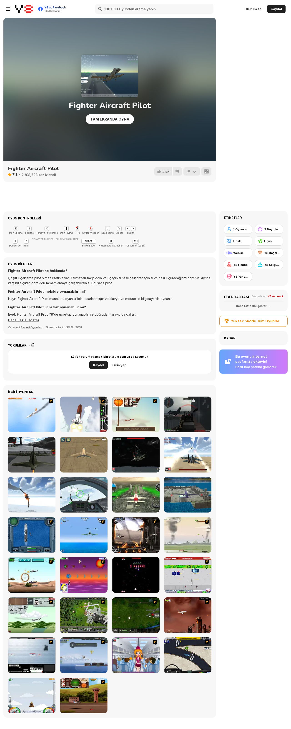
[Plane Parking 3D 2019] (187, 495)
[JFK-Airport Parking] (187, 655)
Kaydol (276, 9)
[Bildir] (191, 171)
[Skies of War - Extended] (136, 615)
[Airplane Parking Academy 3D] (84, 455)
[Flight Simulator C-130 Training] (31, 455)
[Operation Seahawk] (31, 535)
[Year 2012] (187, 615)
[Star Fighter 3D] (31, 495)
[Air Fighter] (84, 495)
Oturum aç (253, 9)
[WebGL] (238, 252)
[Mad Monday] (187, 575)
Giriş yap (119, 365)
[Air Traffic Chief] (84, 615)
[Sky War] (136, 455)
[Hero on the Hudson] (31, 414)
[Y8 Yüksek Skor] (238, 276)
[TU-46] (136, 414)
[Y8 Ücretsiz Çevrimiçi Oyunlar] (24, 9)
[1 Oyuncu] (238, 229)
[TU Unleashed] (84, 695)
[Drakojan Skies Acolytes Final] (136, 535)
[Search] (100, 9)
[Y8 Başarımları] (269, 252)
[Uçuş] (269, 241)
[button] (23, 320)
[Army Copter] (31, 575)
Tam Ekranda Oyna (109, 119)
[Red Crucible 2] (187, 414)
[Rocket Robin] (84, 414)
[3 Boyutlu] (269, 229)
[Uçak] (238, 241)
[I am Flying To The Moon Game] (31, 695)
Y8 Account (275, 296)
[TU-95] (31, 615)
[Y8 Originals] (269, 264)
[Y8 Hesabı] (238, 264)
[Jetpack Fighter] (187, 455)
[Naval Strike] (84, 535)
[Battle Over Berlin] (187, 535)
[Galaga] (136, 575)
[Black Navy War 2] (31, 655)
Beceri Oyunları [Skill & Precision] (31, 327)
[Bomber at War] (84, 655)
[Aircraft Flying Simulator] (136, 495)
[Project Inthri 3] (84, 575)
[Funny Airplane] (136, 655)
